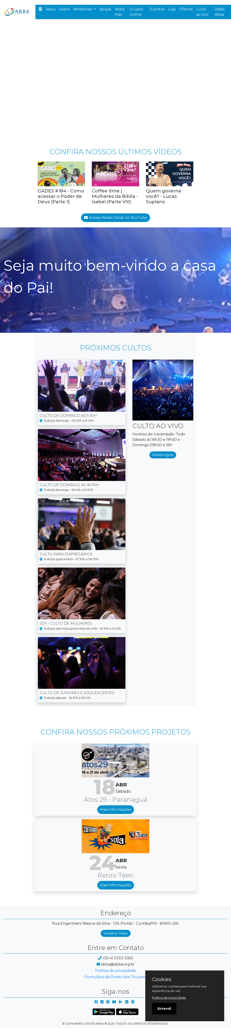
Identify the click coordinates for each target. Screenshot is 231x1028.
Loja (172, 9)
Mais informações (115, 809)
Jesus (50, 9)
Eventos (157, 9)
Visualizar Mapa (116, 933)
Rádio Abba (220, 12)
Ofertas (186, 9)
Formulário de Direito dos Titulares (115, 977)
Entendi (164, 1009)
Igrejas (105, 9)
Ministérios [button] (83, 9)
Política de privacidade (115, 970)
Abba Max (119, 12)
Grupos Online (136, 12)
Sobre (64, 9)
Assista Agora (162, 455)
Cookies (161, 979)
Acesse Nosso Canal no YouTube (115, 217)
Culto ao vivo (202, 12)
